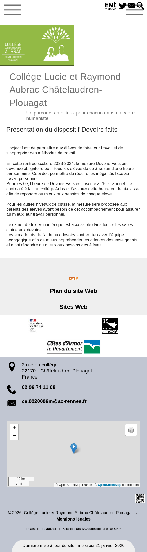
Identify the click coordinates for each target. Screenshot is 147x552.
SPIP (117, 528)
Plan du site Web (73, 291)
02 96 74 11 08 (38, 387)
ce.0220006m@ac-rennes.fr (54, 401)
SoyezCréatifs (86, 528)
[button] (140, 6)
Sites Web (73, 306)
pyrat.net (50, 528)
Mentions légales (73, 519)
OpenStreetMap (109, 485)
